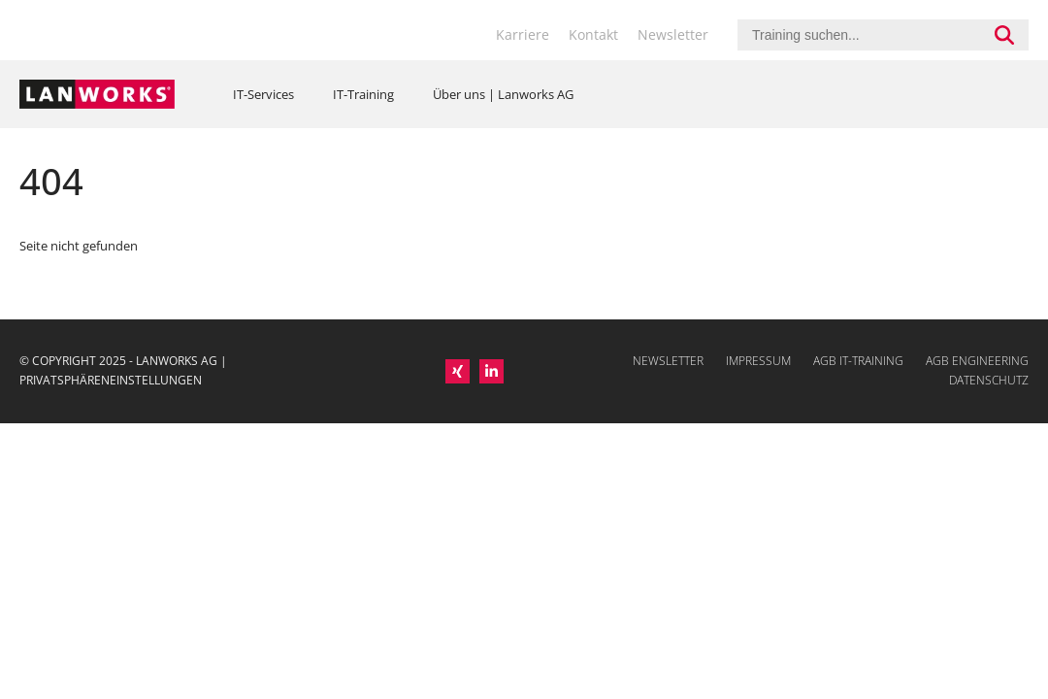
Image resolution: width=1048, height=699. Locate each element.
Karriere (522, 34)
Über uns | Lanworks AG (503, 94)
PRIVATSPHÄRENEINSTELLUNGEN (110, 380)
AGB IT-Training (858, 360)
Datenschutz (989, 380)
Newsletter (673, 34)
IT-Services (263, 94)
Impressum (758, 360)
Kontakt (593, 34)
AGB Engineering (977, 360)
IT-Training (363, 94)
